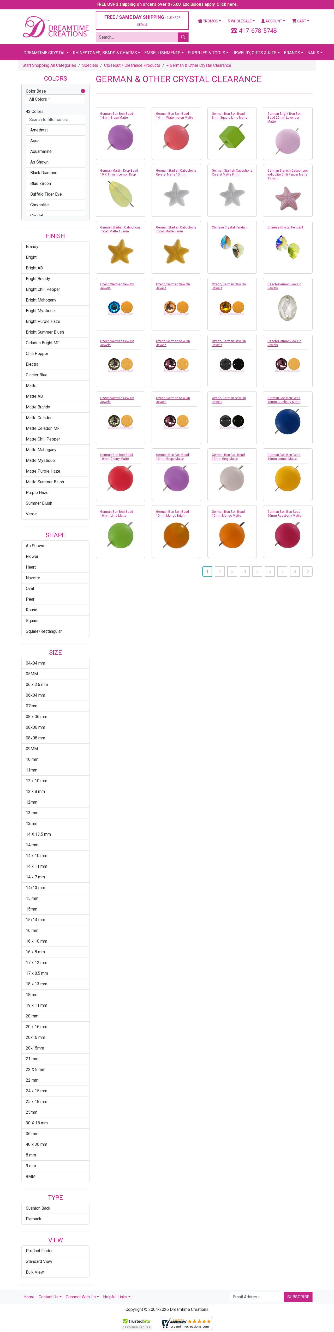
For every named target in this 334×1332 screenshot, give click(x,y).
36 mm (32, 1133)
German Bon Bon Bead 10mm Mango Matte (228, 513)
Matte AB (34, 396)
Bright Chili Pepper (43, 289)
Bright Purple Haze (43, 321)
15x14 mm (35, 919)
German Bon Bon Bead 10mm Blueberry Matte (283, 400)
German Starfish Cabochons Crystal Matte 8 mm (232, 172)
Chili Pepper (37, 353)
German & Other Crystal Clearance (198, 65)
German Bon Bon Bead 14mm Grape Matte (116, 115)
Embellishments (162, 52)
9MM (30, 1176)
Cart (299, 21)
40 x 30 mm (36, 1144)
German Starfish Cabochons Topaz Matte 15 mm (120, 229)
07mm (31, 705)
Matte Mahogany (41, 449)
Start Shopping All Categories (49, 65)
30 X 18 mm (37, 1122)
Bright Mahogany (41, 300)
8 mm (31, 1155)
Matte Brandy (38, 407)
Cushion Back (38, 1208)
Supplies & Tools (206, 52)
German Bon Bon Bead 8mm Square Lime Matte (229, 115)
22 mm (32, 1080)
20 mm (32, 1016)
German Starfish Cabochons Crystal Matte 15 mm (176, 172)
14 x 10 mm (36, 855)
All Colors (38, 99)
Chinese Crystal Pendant (230, 227)
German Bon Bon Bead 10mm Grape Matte (172, 457)
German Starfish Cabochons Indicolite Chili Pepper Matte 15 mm (287, 174)
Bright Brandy (38, 278)
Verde (31, 513)
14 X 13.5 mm (38, 834)
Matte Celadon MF (42, 428)
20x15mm (35, 1048)
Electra (32, 364)
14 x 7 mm (35, 877)
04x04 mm (35, 663)
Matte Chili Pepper (43, 439)
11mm (31, 770)
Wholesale (240, 21)
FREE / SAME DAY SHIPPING (142, 20)
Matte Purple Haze (43, 471)
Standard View (39, 1261)
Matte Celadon (39, 417)
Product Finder (39, 1250)
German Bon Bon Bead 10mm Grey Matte (228, 457)
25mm (31, 1112)
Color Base (55, 91)
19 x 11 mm (36, 1005)
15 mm (32, 898)
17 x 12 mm (36, 962)
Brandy (32, 246)
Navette (33, 577)
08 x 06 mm (36, 716)
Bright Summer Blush (45, 332)
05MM (32, 673)
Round (31, 609)
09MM (32, 748)
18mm (31, 994)
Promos (208, 21)
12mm (31, 802)
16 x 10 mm (36, 941)
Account (271, 21)
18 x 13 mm (36, 983)
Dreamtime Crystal (44, 52)
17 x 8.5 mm (37, 973)
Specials (90, 65)
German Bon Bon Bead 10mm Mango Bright (172, 513)
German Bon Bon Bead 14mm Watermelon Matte (174, 115)
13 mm (32, 812)
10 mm (32, 759)
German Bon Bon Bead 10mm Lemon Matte (283, 457)
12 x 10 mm (36, 780)
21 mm (32, 1058)
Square (32, 620)
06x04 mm (35, 695)
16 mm (32, 930)
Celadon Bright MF (42, 342)
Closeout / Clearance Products (132, 65)
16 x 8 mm (35, 951)
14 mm (32, 844)
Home (28, 1296)
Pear (30, 599)
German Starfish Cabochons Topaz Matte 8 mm (176, 229)
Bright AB (34, 268)
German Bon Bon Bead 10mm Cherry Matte (116, 457)
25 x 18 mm (36, 1101)
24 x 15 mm (36, 1090)
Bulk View (35, 1272)
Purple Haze (37, 492)
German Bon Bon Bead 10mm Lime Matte (116, 513)
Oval (30, 588)
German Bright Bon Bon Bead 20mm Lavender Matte (284, 117)
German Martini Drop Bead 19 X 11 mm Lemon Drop (119, 172)
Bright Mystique (40, 310)
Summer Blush (39, 503)
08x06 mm (35, 727)
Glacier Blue (36, 374)
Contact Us (48, 1296)
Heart (31, 567)
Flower (32, 556)
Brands (292, 52)
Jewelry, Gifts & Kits (254, 52)
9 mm (31, 1165)
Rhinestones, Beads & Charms (105, 52)
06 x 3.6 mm (37, 684)
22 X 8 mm (35, 1069)
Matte (31, 385)
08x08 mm (35, 738)
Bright (31, 257)
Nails (313, 52)
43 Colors (35, 111)
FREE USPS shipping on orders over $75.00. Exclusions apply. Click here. (167, 4)
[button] (83, 91)
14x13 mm (35, 887)
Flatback (33, 1218)
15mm (31, 909)
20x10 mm (35, 1037)
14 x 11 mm (36, 866)
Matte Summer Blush (45, 481)
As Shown (35, 545)
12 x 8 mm (35, 791)
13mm (31, 823)
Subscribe (298, 1296)
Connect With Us (81, 1296)
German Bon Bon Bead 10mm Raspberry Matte (284, 513)
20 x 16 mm (36, 1026)
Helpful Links (115, 1296)
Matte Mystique (40, 460)
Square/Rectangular (44, 631)
